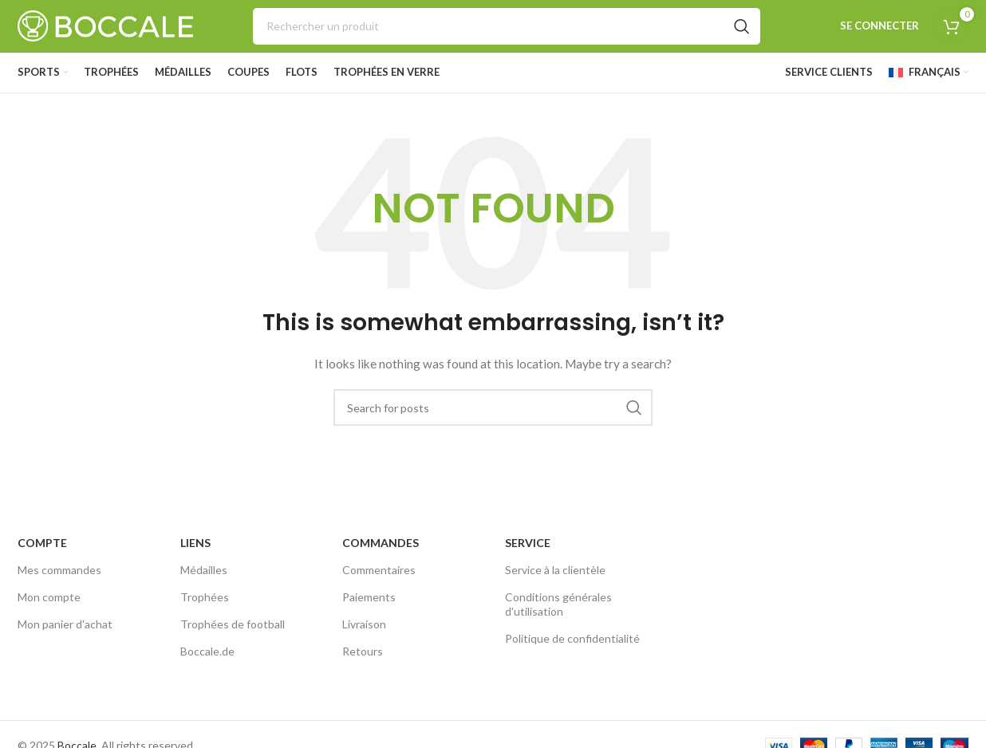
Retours (362, 651)
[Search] (506, 26)
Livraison (364, 624)
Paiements (369, 597)
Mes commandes (59, 570)
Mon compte (49, 597)
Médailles (203, 570)
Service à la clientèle (555, 570)
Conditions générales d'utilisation (558, 604)
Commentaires (379, 570)
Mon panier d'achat (65, 624)
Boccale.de (207, 651)
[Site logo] (105, 24)
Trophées (204, 597)
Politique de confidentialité (572, 638)
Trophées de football (232, 624)
